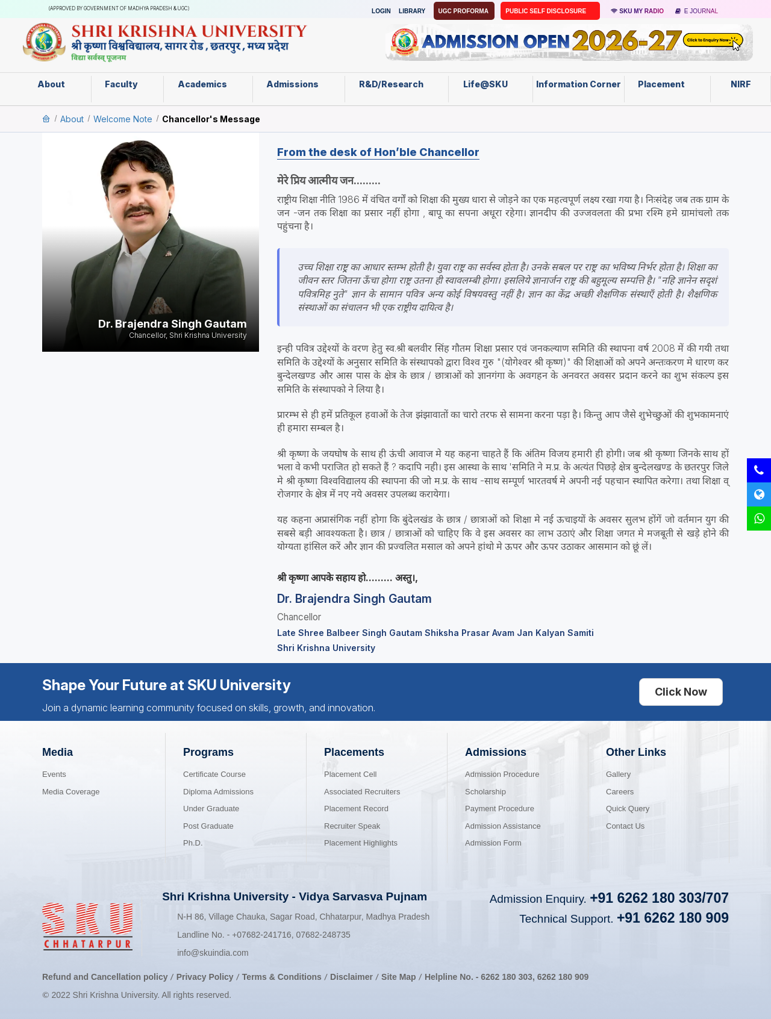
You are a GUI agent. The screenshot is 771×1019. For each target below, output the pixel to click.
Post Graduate (208, 825)
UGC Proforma (464, 11)
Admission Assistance (503, 825)
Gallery (618, 774)
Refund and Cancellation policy (104, 977)
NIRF (741, 84)
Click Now (681, 691)
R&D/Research (396, 84)
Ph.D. (193, 842)
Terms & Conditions (283, 977)
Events (54, 774)
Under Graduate (211, 808)
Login (381, 11)
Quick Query (627, 808)
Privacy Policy (205, 977)
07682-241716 (261, 935)
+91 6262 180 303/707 (659, 898)
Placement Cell (350, 774)
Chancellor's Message (211, 119)
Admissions (298, 84)
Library (412, 11)
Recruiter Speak (352, 825)
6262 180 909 (563, 977)
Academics (208, 84)
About (57, 84)
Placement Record (356, 808)
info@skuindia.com (213, 953)
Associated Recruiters (362, 791)
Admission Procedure (502, 774)
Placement (667, 84)
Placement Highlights (361, 842)
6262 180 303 (506, 977)
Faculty (127, 84)
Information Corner (578, 88)
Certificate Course (214, 774)
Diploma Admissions (218, 791)
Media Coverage (70, 791)
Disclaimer (351, 977)
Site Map (398, 977)
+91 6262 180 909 (673, 918)
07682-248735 (323, 935)
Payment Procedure (499, 808)
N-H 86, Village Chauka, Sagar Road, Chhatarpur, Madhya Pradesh (303, 916)
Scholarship (485, 791)
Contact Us (625, 825)
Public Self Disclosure (546, 11)
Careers (620, 791)
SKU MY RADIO (637, 11)
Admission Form (493, 842)
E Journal (696, 11)
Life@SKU (490, 84)
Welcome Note (122, 119)
